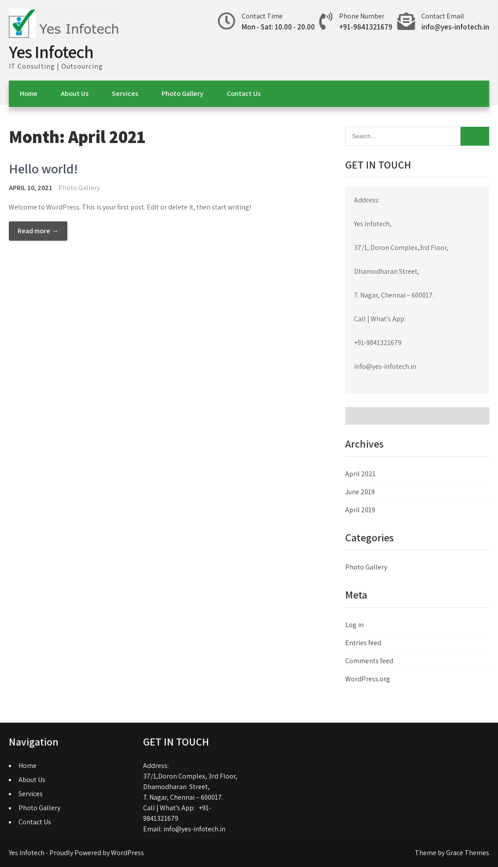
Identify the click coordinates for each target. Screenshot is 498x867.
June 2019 (360, 491)
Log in (354, 624)
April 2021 (360, 473)
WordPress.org (367, 678)
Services (125, 93)
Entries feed (363, 642)
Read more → (38, 230)
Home (28, 93)
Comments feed (369, 660)
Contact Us (244, 93)
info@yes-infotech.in (455, 27)
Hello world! (43, 168)
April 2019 (360, 509)
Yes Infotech (51, 51)
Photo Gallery (182, 93)
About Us (75, 93)
